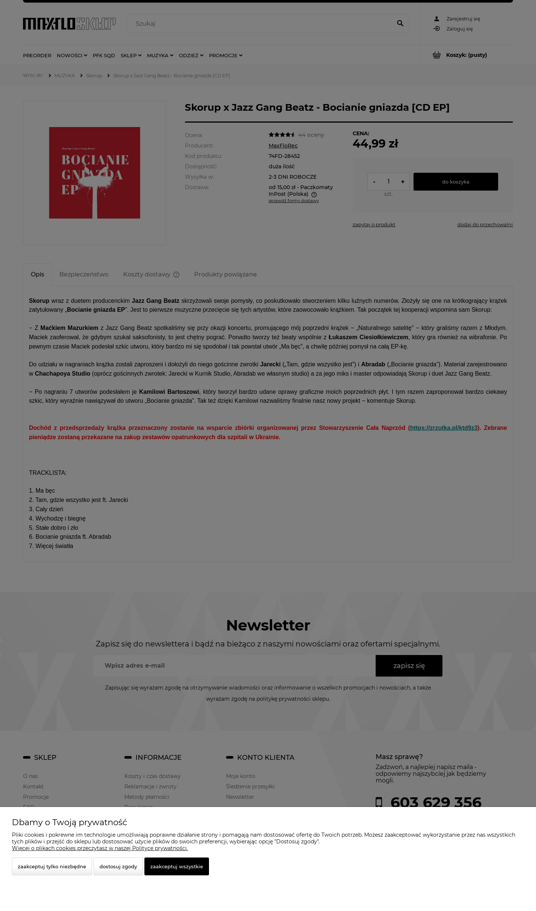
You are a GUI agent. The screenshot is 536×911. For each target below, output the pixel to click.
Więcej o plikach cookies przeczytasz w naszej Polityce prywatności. (100, 848)
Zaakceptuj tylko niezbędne (52, 866)
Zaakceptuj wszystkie (176, 866)
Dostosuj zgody (118, 866)
